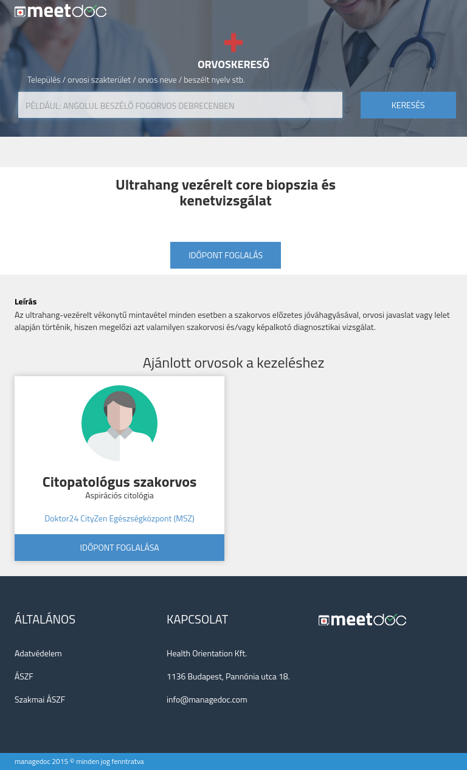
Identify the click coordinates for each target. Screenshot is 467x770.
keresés (408, 104)
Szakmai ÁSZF (40, 699)
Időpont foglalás (226, 255)
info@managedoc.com (207, 699)
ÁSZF (24, 676)
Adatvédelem (38, 653)
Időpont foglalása (119, 547)
